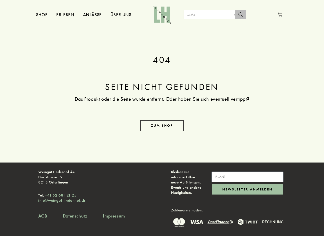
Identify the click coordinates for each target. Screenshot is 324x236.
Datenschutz (75, 216)
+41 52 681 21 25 (61, 195)
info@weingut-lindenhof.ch (61, 200)
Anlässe (92, 15)
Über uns (120, 15)
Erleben (65, 15)
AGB (42, 216)
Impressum (114, 216)
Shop (41, 15)
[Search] (240, 14)
